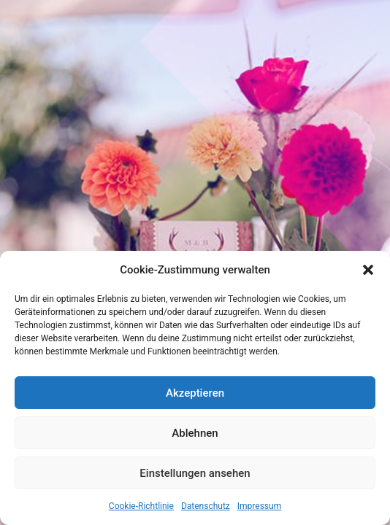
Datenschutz (205, 506)
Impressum (259, 506)
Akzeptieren (195, 393)
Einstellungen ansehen (194, 473)
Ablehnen (195, 433)
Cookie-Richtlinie (141, 506)
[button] (368, 269)
